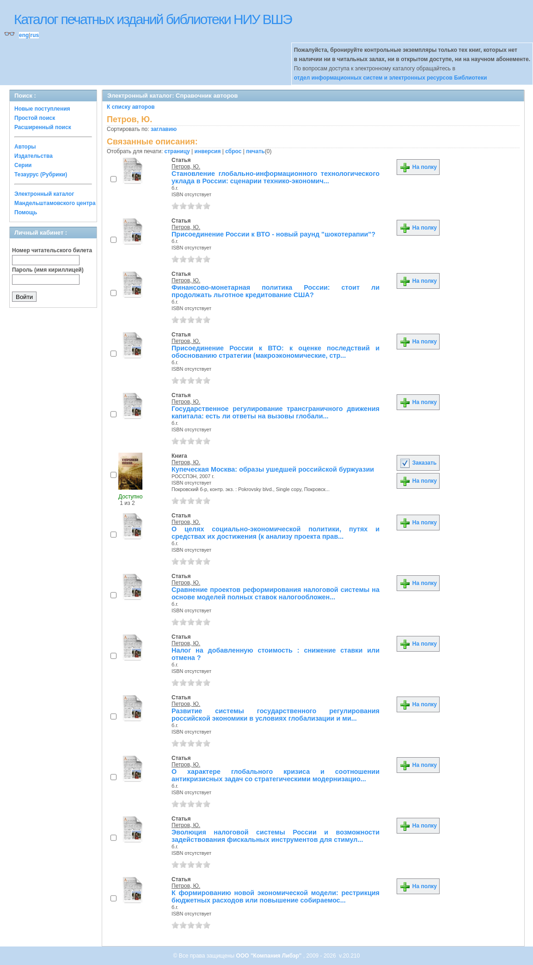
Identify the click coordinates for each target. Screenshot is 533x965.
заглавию (164, 129)
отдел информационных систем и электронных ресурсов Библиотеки (390, 78)
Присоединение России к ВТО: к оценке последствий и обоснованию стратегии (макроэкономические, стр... (276, 351)
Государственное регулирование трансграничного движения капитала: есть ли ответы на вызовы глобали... (276, 412)
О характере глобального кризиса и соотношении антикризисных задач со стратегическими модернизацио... (276, 775)
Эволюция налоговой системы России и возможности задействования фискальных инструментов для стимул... (276, 835)
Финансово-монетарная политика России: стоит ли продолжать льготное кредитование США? (276, 291)
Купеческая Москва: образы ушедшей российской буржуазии (273, 469)
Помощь (25, 212)
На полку (418, 167)
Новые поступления (42, 109)
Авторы (25, 146)
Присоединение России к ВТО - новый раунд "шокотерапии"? (273, 234)
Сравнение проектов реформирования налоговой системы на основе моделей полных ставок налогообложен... (276, 593)
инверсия (208, 151)
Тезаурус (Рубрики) (40, 174)
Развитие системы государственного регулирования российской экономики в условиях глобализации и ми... (276, 714)
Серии (22, 165)
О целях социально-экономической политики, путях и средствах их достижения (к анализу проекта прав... (276, 532)
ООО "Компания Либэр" (269, 956)
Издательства (33, 156)
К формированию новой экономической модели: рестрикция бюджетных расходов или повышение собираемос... (276, 896)
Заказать (417, 463)
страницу (177, 151)
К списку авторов (131, 107)
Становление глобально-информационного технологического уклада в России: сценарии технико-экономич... (276, 177)
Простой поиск (34, 118)
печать (255, 151)
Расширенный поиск (42, 127)
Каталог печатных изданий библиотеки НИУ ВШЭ (153, 19)
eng (24, 35)
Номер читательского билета (52, 250)
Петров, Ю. (186, 166)
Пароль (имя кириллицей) (48, 270)
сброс (233, 151)
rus (34, 35)
